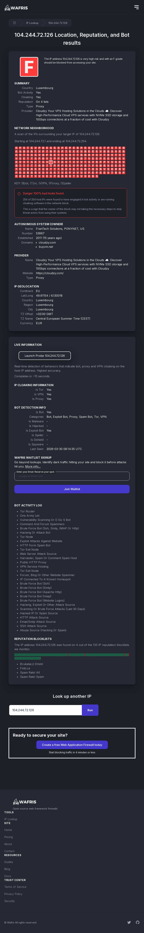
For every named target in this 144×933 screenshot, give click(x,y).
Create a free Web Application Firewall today (72, 745)
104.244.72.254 (76, 141)
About (8, 844)
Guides (8, 862)
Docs (7, 876)
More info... (33, 466)
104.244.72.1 (37, 141)
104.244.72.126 (89, 134)
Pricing (8, 837)
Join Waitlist (72, 489)
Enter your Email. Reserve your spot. (36, 471)
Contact (9, 851)
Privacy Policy (13, 894)
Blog (7, 869)
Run (90, 710)
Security (9, 901)
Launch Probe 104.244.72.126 (45, 355)
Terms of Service (15, 887)
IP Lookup (32, 22)
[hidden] (136, 7)
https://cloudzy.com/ (50, 273)
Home (8, 830)
